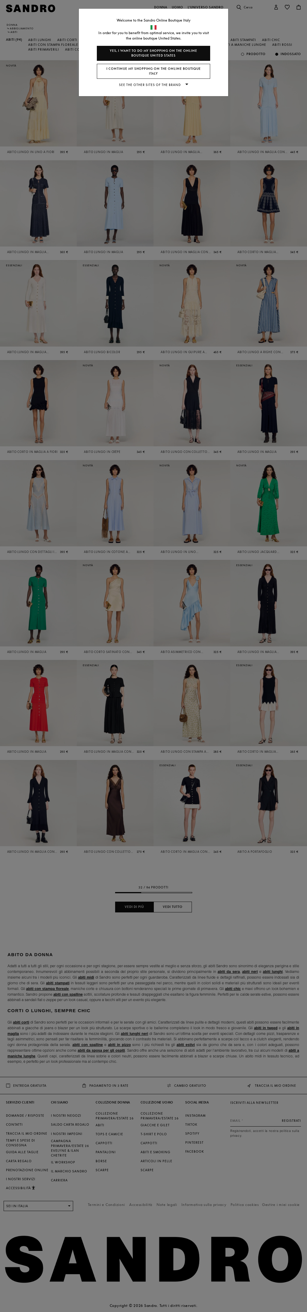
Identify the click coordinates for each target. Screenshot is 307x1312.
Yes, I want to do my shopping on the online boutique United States (153, 53)
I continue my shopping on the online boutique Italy (153, 71)
